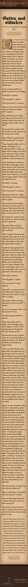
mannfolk (15, 27)
